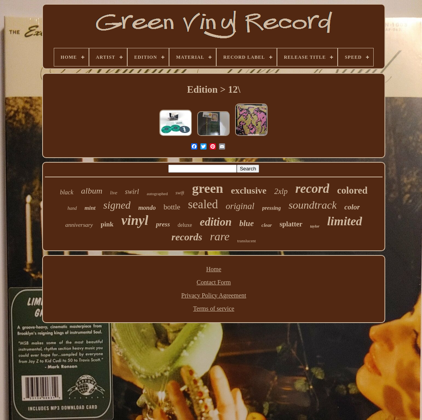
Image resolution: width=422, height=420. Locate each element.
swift (180, 193)
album (92, 191)
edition (216, 222)
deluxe (185, 225)
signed (117, 205)
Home (213, 269)
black (66, 192)
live (114, 193)
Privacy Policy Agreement (213, 295)
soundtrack (313, 205)
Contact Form (213, 282)
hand (72, 208)
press (163, 224)
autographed (157, 193)
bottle (172, 207)
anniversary (79, 225)
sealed (203, 204)
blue (246, 223)
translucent (246, 240)
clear (266, 225)
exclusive (249, 190)
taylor (314, 226)
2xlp (280, 191)
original (240, 206)
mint (90, 208)
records (186, 237)
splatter (291, 224)
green (207, 188)
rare (220, 236)
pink (107, 224)
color (352, 207)
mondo (146, 207)
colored (352, 190)
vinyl (134, 220)
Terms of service (213, 308)
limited (344, 221)
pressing (271, 208)
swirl (132, 192)
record (312, 189)
